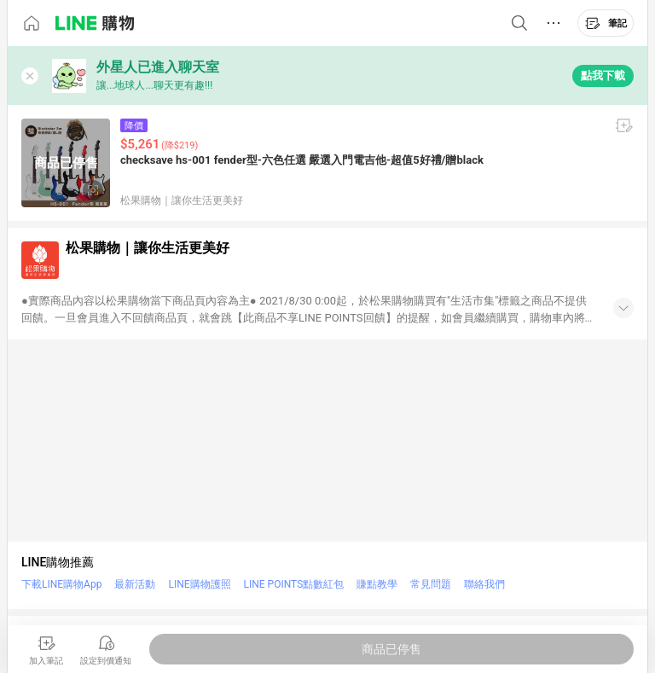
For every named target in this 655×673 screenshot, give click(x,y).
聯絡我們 (484, 584)
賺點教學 (376, 584)
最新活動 (134, 584)
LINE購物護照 (199, 584)
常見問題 (430, 584)
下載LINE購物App (61, 584)
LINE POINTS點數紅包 (294, 584)
